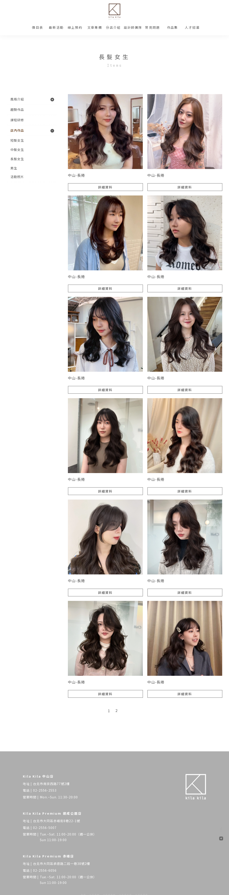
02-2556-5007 (45, 827)
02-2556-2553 (45, 790)
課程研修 (17, 120)
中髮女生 (17, 149)
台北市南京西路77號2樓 (51, 783)
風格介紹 (17, 99)
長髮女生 (17, 159)
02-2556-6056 (45, 870)
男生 (13, 168)
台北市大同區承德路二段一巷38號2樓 (61, 863)
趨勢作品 (17, 109)
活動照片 (17, 176)
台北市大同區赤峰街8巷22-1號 (56, 821)
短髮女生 (17, 140)
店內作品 (17, 130)
